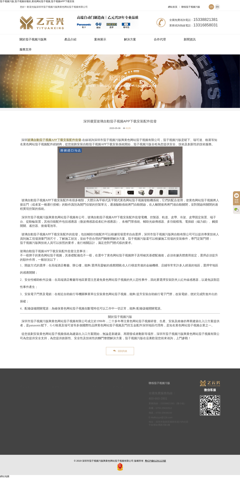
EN (217, 7)
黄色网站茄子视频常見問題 (140, 85)
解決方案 (130, 39)
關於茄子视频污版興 (33, 39)
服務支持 (26, 49)
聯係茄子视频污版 (190, 7)
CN (211, 7)
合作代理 (160, 39)
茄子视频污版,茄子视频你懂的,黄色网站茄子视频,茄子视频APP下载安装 (37, 1)
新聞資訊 (190, 39)
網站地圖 (4, 476)
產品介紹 (70, 39)
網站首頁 (172, 7)
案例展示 (100, 39)
